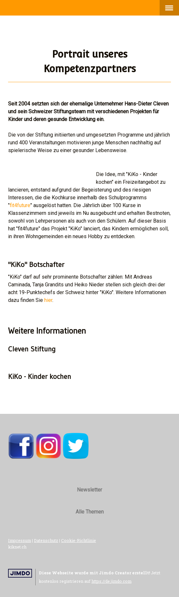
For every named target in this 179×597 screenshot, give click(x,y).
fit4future (20, 205)
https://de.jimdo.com (111, 581)
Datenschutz (46, 540)
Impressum (19, 540)
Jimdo (20, 573)
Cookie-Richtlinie (78, 540)
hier (48, 300)
